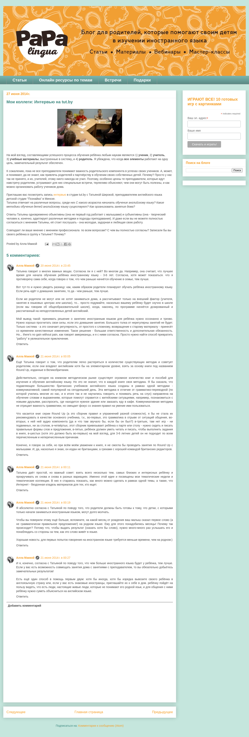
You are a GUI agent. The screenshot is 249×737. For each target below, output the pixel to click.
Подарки (142, 80)
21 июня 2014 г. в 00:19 (55, 502)
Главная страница (88, 712)
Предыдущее (162, 712)
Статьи (20, 80)
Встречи (113, 80)
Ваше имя (194, 130)
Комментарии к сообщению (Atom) (101, 725)
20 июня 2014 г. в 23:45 (55, 265)
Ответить (22, 344)
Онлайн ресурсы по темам (65, 80)
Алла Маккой (25, 265)
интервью (59, 194)
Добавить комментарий (24, 605)
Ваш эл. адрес (197, 118)
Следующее (16, 712)
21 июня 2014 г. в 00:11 (55, 467)
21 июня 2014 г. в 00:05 (55, 356)
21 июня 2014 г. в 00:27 (55, 557)
